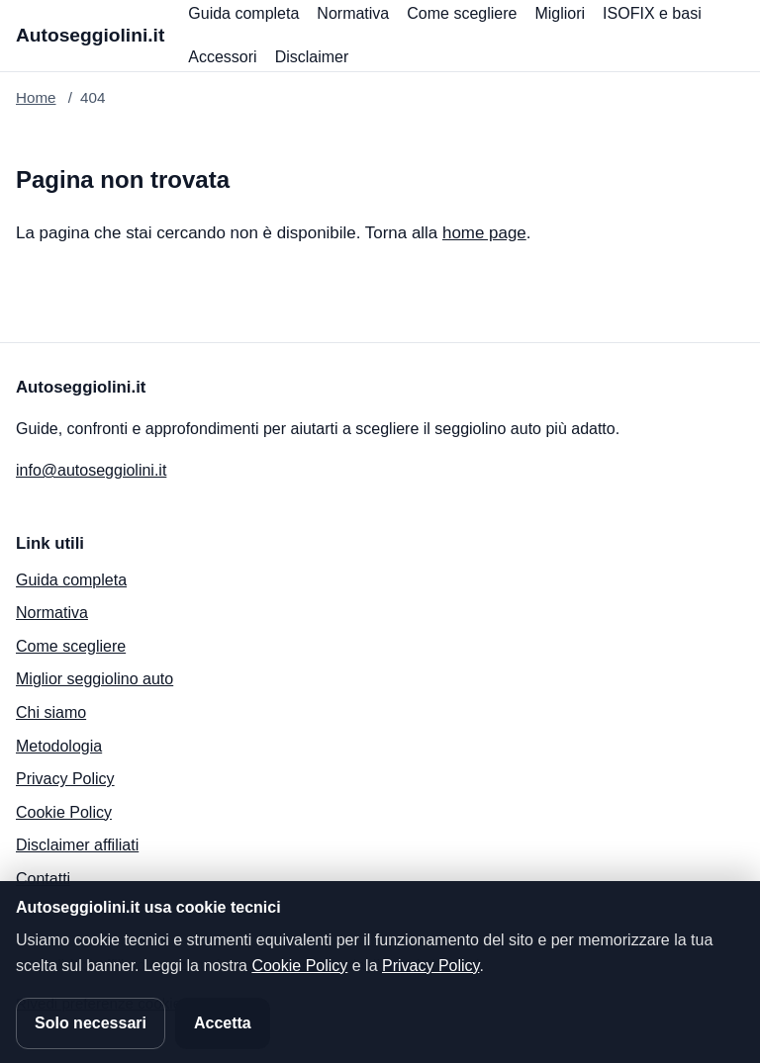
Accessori (222, 56)
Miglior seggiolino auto (94, 678)
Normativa (353, 13)
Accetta (222, 1023)
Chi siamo (51, 712)
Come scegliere (462, 13)
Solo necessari (90, 1023)
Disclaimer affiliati (77, 845)
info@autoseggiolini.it (91, 470)
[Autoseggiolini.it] (90, 36)
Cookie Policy (64, 812)
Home (36, 97)
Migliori (559, 13)
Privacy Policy (65, 778)
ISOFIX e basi (652, 13)
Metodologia (59, 746)
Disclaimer (312, 56)
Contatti (43, 878)
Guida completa (243, 13)
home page (484, 232)
